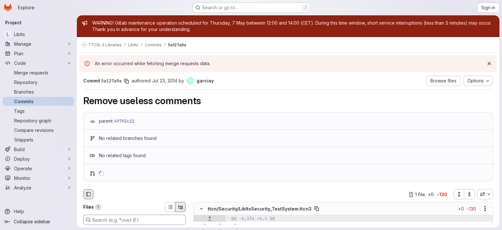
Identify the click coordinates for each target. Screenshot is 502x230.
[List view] (170, 207)
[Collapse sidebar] (38, 221)
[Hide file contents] (201, 209)
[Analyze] (38, 187)
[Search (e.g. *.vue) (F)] (134, 220)
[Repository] (38, 82)
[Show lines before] (209, 219)
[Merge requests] (38, 72)
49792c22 (124, 121)
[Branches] (38, 91)
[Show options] (485, 209)
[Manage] (38, 43)
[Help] (38, 211)
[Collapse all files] (469, 194)
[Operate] (38, 168)
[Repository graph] (38, 120)
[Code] (38, 62)
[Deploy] (38, 158)
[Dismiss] (489, 63)
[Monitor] (38, 177)
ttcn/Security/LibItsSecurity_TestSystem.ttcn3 (260, 208)
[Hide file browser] (88, 194)
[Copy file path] (316, 209)
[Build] (38, 149)
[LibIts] (38, 34)
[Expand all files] (459, 194)
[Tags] (38, 110)
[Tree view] (180, 207)
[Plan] (38, 53)
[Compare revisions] (38, 130)
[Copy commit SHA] (126, 81)
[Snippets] (38, 139)
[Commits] (38, 101)
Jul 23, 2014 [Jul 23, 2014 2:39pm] (164, 80)
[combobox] (485, 194)
